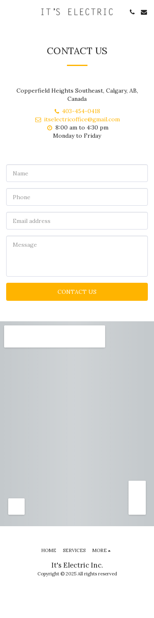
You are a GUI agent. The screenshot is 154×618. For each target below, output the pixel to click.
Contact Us (77, 291)
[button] (9, 12)
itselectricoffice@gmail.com (77, 119)
